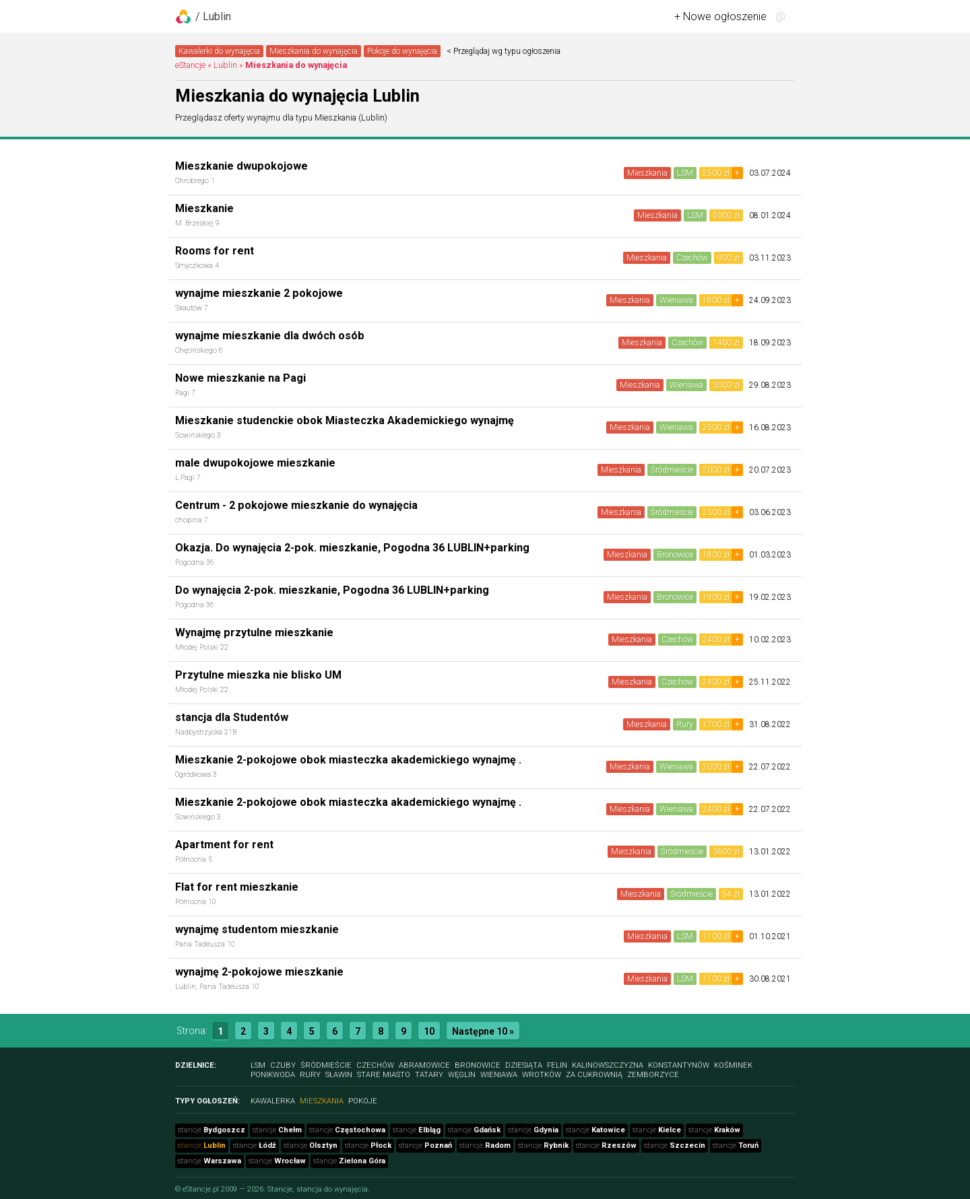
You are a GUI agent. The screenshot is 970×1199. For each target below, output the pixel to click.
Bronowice (675, 554)
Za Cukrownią (594, 1074)
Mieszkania (647, 173)
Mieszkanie (204, 208)
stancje (211, 1130)
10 (429, 1031)
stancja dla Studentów (231, 717)
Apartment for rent (224, 844)
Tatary (429, 1074)
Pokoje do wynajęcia (402, 51)
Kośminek (733, 1065)
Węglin (462, 1074)
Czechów (692, 258)
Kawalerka (273, 1101)
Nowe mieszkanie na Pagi (240, 378)
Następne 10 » (483, 1031)
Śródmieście (672, 470)
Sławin (338, 1074)
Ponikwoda (273, 1074)
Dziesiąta (523, 1065)
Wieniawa (676, 300)
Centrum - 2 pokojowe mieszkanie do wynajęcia (296, 505)
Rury (684, 724)
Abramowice (424, 1065)
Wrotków (541, 1074)
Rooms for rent (214, 250)
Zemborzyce (653, 1074)
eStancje (190, 65)
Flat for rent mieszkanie (236, 887)
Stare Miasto (383, 1074)
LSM (685, 173)
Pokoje (362, 1101)
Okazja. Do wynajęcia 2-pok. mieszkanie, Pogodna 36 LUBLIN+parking (352, 547)
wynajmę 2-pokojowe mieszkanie (259, 971)
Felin (557, 1065)
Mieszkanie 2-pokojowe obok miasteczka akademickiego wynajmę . (348, 759)
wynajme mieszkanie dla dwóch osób (269, 335)
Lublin (225, 65)
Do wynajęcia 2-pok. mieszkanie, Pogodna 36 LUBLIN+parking (332, 590)
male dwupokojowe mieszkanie (255, 462)
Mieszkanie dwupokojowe (241, 166)
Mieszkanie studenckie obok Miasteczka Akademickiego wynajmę (344, 420)
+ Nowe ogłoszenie (720, 16)
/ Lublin (213, 16)
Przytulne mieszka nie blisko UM (258, 675)
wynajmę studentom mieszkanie (257, 929)
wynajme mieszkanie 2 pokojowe (259, 293)
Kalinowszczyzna (607, 1065)
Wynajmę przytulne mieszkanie (254, 632)
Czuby (283, 1065)
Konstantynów (678, 1065)
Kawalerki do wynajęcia (219, 51)
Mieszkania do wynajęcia (313, 51)
